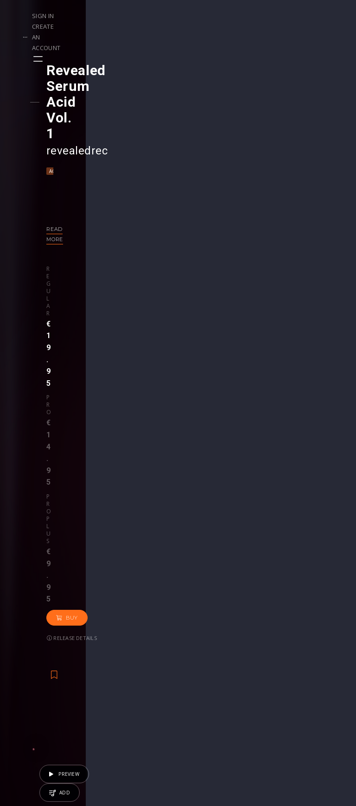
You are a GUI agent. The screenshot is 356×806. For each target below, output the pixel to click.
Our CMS (314, 650)
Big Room (74, 555)
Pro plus (134, 211)
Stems (197, 689)
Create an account (286, 16)
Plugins (254, 679)
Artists (28, 699)
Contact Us (317, 728)
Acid (63, 124)
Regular (66, 211)
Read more (71, 182)
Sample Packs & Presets (256, 660)
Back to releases (181, 326)
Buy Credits (149, 669)
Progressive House (121, 555)
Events (85, 650)
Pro (94, 211)
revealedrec (84, 103)
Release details (123, 240)
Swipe (28, 689)
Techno (86, 124)
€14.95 (150, 579)
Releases (33, 650)
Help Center (318, 660)
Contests (89, 660)
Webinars (201, 660)
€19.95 (303, 579)
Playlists (31, 660)
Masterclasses (209, 650)
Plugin (196, 699)
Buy (75, 240)
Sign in (235, 16)
